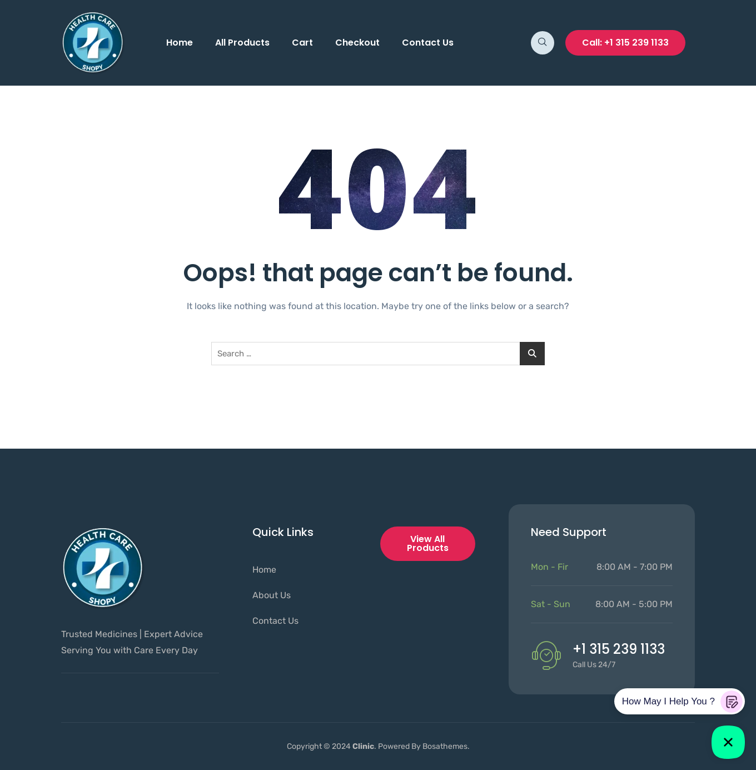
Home (179, 42)
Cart (302, 42)
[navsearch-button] (542, 42)
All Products (242, 42)
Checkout (357, 42)
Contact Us (428, 42)
